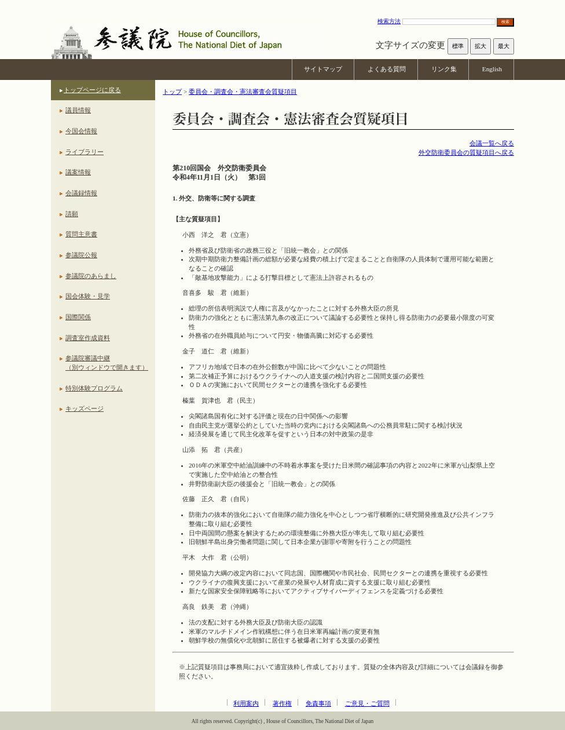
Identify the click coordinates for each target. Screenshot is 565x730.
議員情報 (78, 110)
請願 (71, 213)
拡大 (480, 46)
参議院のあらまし (90, 275)
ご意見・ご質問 (367, 703)
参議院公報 (81, 254)
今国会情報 (81, 130)
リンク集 (444, 68)
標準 (458, 46)
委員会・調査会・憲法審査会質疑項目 (243, 91)
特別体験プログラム (94, 388)
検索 (505, 22)
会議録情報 (81, 192)
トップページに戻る (92, 89)
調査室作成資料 (87, 337)
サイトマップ (323, 68)
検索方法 (389, 21)
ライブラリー (84, 151)
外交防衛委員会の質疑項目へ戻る (466, 152)
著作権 (282, 703)
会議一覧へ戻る (491, 143)
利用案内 (246, 703)
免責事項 (318, 703)
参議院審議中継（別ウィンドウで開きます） (106, 363)
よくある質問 (387, 68)
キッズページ (84, 408)
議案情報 (78, 172)
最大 (503, 46)
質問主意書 (81, 234)
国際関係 (78, 316)
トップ (172, 91)
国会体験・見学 (87, 296)
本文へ (282, 5)
